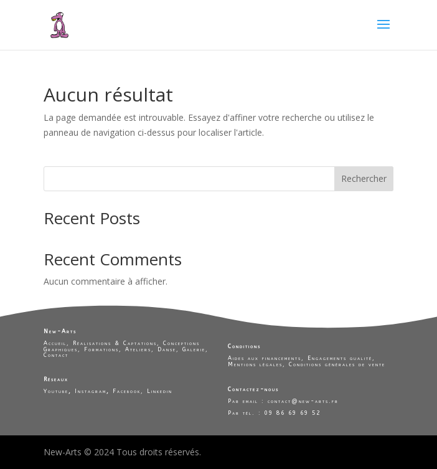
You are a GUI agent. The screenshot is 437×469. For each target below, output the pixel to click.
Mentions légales (255, 364)
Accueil (55, 343)
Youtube (56, 391)
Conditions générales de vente (337, 364)
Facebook (127, 391)
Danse (166, 349)
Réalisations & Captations (115, 343)
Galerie (193, 349)
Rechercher (364, 178)
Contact (56, 355)
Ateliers (138, 349)
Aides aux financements (264, 358)
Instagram (90, 391)
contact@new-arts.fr (302, 401)
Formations (101, 349)
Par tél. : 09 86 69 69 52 (274, 413)
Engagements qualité (340, 358)
